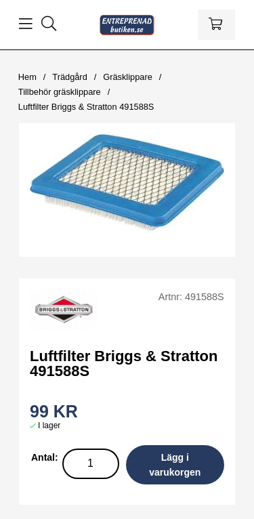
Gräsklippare (127, 77)
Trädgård (69, 77)
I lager (49, 425)
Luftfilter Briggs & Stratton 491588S (86, 107)
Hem (27, 77)
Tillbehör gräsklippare (59, 92)
